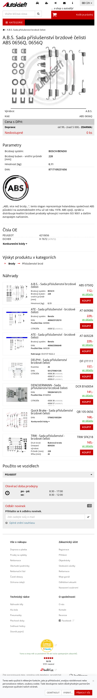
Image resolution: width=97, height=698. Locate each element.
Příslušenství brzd (32, 263)
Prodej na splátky (18, 554)
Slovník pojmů (17, 631)
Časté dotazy (16, 576)
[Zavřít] (93, 681)
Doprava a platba (18, 549)
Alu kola (14, 609)
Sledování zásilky (67, 565)
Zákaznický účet (68, 542)
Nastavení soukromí (68, 587)
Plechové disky (17, 620)
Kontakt (62, 609)
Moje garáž (64, 576)
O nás (61, 604)
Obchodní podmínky (19, 565)
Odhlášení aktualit (67, 582)
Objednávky (64, 560)
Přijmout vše (83, 692)
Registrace (64, 549)
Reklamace (15, 560)
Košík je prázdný (84, 14)
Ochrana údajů (17, 582)
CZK (87, 3)
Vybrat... (68, 692)
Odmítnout (53, 692)
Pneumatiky (16, 615)
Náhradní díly (16, 604)
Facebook (66, 620)
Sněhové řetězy (17, 626)
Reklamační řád (17, 571)
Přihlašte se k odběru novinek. (23, 511)
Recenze (63, 615)
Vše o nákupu (18, 542)
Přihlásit (63, 554)
